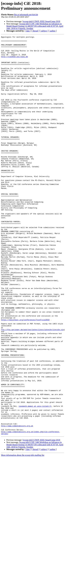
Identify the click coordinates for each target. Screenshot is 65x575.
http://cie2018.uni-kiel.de (14, 61)
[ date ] (28, 31)
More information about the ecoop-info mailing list (22, 535)
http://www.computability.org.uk (17, 504)
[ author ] (53, 31)
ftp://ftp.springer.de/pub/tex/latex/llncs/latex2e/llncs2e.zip (32, 388)
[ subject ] (44, 31)
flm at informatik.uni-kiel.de (26, 14)
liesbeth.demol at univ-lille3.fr (35, 480)
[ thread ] (35, 31)
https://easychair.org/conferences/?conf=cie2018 (25, 376)
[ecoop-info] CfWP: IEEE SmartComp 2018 (41, 21)
